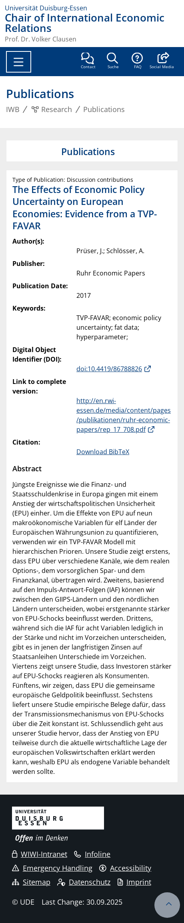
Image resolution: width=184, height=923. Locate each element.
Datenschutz (83, 882)
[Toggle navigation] (18, 62)
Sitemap (31, 882)
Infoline (92, 854)
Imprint (134, 882)
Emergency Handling (52, 868)
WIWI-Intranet (39, 854)
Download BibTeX (102, 451)
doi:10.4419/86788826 (109, 368)
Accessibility (125, 868)
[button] (162, 61)
